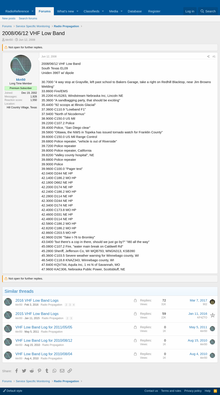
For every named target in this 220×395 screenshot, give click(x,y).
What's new (65, 11)
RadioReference (17, 11)
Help (208, 390)
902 (205, 304)
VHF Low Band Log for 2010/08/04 (43, 354)
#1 (214, 56)
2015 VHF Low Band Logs (36, 314)
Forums (45, 11)
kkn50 (9, 39)
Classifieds (91, 11)
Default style (12, 390)
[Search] (208, 11)
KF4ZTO (202, 317)
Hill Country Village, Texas (22, 107)
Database (135, 11)
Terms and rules (171, 390)
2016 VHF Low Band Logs (36, 300)
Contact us (151, 390)
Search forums (28, 18)
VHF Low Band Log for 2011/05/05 (43, 327)
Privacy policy (193, 390)
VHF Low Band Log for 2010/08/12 (43, 340)
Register (154, 11)
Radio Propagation (51, 304)
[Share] (208, 56)
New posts (8, 18)
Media (113, 11)
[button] (32, 11)
